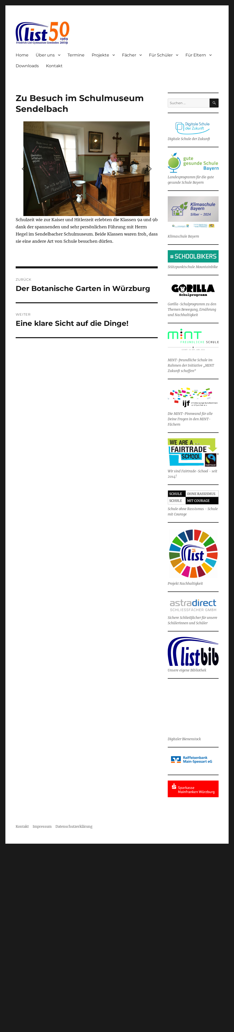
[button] (24, 169)
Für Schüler (161, 55)
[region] (87, 168)
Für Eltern (195, 55)
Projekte (100, 55)
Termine (76, 55)
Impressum (42, 826)
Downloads (27, 65)
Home (22, 55)
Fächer (129, 55)
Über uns (45, 55)
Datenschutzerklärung (73, 826)
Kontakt (54, 65)
